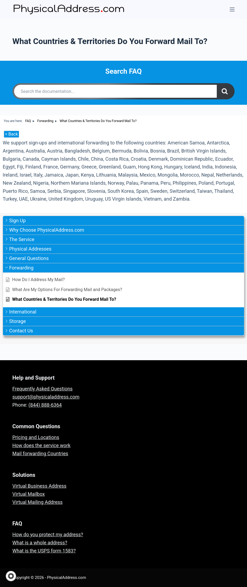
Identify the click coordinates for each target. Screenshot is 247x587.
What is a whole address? (39, 542)
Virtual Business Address (39, 486)
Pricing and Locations (35, 437)
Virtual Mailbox (28, 494)
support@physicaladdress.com (45, 397)
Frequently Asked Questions (42, 389)
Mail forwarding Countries (40, 453)
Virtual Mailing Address (37, 502)
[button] (10, 576)
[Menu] (232, 9)
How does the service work (41, 445)
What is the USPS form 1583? (44, 551)
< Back (11, 134)
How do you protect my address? (47, 534)
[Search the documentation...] (115, 91)
